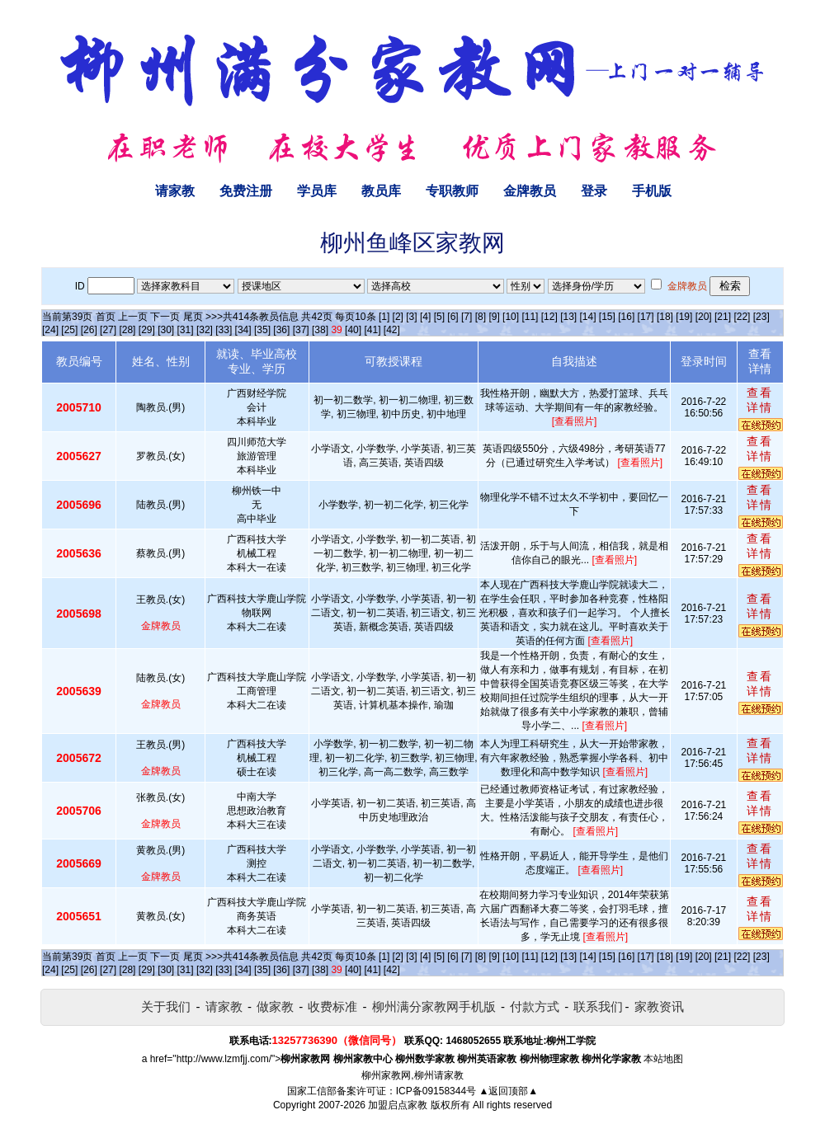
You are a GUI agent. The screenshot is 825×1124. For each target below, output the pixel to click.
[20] (703, 316)
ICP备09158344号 (436, 1091)
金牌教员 (529, 191)
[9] (493, 316)
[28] (127, 330)
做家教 (275, 1006)
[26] (89, 330)
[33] (223, 330)
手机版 (652, 191)
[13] (568, 316)
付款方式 (534, 1006)
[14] (588, 316)
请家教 (175, 191)
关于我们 (166, 1006)
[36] (281, 330)
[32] (204, 330)
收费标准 (332, 1006)
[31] (185, 330)
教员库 (381, 191)
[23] (761, 316)
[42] (392, 330)
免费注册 (245, 191)
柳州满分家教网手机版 (434, 1006)
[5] (439, 316)
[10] (510, 316)
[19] (684, 316)
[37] (301, 330)
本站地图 (663, 1059)
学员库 (317, 191)
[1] (384, 316)
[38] (320, 330)
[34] (243, 330)
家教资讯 (659, 1006)
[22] (741, 316)
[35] (262, 330)
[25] (69, 330)
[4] (425, 316)
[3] (411, 316)
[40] (353, 330)
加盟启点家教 (397, 1105)
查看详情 (760, 400)
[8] (480, 316)
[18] (665, 316)
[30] (166, 330)
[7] (466, 316)
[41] (372, 330)
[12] (549, 316)
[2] (398, 316)
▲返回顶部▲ (508, 1091)
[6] (452, 316)
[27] (108, 330)
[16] (626, 316)
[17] (646, 316)
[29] (147, 330)
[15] (607, 316)
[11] (529, 316)
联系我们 (598, 1006)
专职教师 (452, 191)
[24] (50, 330)
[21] (722, 316)
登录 (594, 191)
